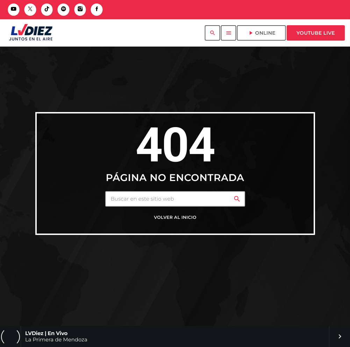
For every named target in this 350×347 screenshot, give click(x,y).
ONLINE (262, 33)
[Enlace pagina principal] (30, 33)
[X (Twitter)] (30, 10)
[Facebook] (97, 10)
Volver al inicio (175, 217)
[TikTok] (47, 10)
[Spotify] (64, 10)
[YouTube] (14, 10)
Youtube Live (316, 33)
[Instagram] (80, 10)
